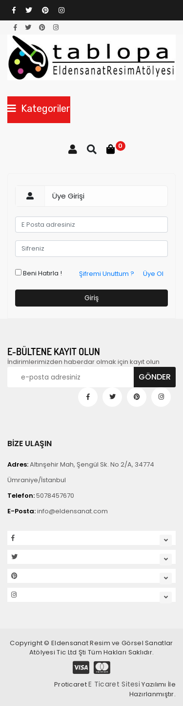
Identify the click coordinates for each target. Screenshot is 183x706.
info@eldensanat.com (57, 511)
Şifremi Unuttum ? (106, 273)
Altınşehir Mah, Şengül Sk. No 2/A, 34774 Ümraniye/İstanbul (80, 472)
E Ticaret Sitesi (114, 684)
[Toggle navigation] (38, 109)
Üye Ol (153, 273)
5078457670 (40, 495)
